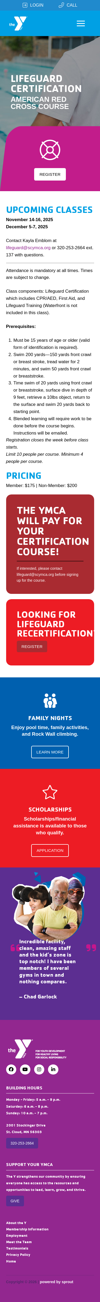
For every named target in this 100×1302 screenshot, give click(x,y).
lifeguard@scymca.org (28, 247)
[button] (80, 23)
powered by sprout (56, 1282)
